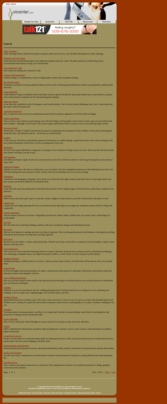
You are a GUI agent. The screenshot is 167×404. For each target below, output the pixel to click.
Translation (8, 176)
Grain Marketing (10, 92)
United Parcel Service (13, 336)
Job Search (8, 239)
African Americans (11, 213)
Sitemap (13, 4)
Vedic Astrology (10, 51)
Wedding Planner (11, 297)
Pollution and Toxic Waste (14, 58)
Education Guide (11, 128)
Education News (10, 362)
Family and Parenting (12, 353)
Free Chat (46, 393)
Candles (7, 138)
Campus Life (9, 203)
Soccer (98, 393)
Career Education (11, 249)
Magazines (8, 147)
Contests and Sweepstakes (14, 75)
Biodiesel (7, 186)
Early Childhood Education (15, 278)
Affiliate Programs (24, 393)
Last (113, 372)
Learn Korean (9, 268)
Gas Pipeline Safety (12, 82)
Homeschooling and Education (16, 345)
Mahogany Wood (11, 101)
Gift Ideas (8, 196)
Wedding (7, 287)
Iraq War (7, 222)
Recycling (8, 229)
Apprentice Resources (13, 111)
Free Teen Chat (37, 393)
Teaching (7, 309)
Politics (7, 326)
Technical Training (11, 167)
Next (107, 372)
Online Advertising (11, 118)
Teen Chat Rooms (57, 393)
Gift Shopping (9, 157)
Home (8, 4)
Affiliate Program (70, 393)
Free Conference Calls (13, 68)
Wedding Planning (11, 258)
